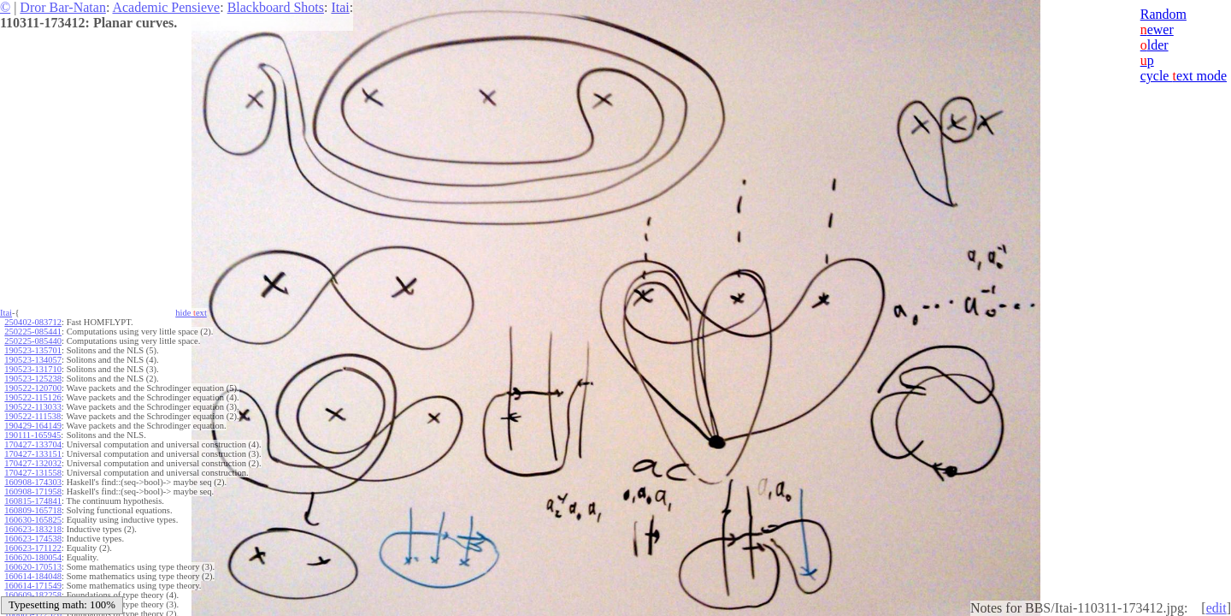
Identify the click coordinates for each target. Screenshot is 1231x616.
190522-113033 (32, 407)
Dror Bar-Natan (63, 7)
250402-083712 (33, 322)
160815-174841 (33, 501)
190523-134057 (33, 359)
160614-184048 (33, 576)
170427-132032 (33, 463)
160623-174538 (33, 538)
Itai (340, 7)
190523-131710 (33, 369)
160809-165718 (33, 510)
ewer (1157, 29)
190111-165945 (32, 435)
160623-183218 (33, 529)
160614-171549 (33, 585)
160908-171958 (33, 491)
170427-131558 (33, 472)
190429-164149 (33, 425)
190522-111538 (32, 416)
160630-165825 (33, 519)
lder (1154, 45)
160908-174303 (33, 482)
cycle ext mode (1183, 75)
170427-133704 (33, 444)
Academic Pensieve (166, 7)
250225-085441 (33, 331)
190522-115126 (32, 397)
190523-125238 (33, 378)
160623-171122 (32, 548)
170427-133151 (33, 454)
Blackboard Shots (275, 7)
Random (1163, 14)
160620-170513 (33, 567)
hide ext (191, 312)
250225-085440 (33, 341)
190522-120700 (33, 388)
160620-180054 (33, 557)
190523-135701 (33, 350)
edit (1216, 608)
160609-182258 (33, 595)
